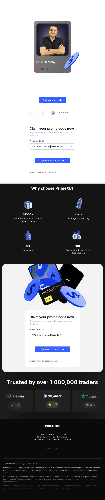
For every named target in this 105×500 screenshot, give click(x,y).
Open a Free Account (52, 160)
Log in (56, 172)
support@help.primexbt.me (60, 439)
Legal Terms (52, 448)
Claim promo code (52, 100)
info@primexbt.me (60, 437)
